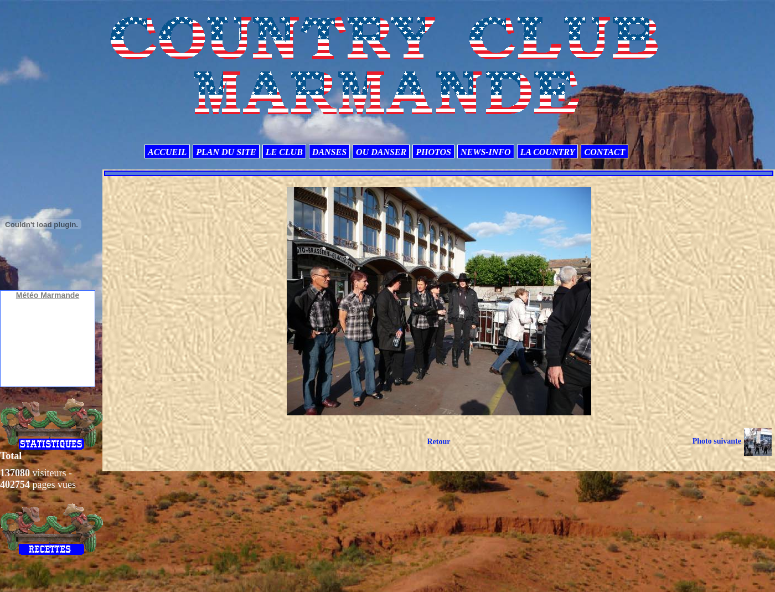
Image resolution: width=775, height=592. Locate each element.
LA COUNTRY (547, 152)
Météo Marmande (47, 295)
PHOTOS (433, 152)
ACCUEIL (167, 152)
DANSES (329, 152)
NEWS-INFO (486, 152)
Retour (438, 441)
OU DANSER (381, 152)
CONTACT (604, 152)
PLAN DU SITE (226, 152)
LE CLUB (284, 152)
